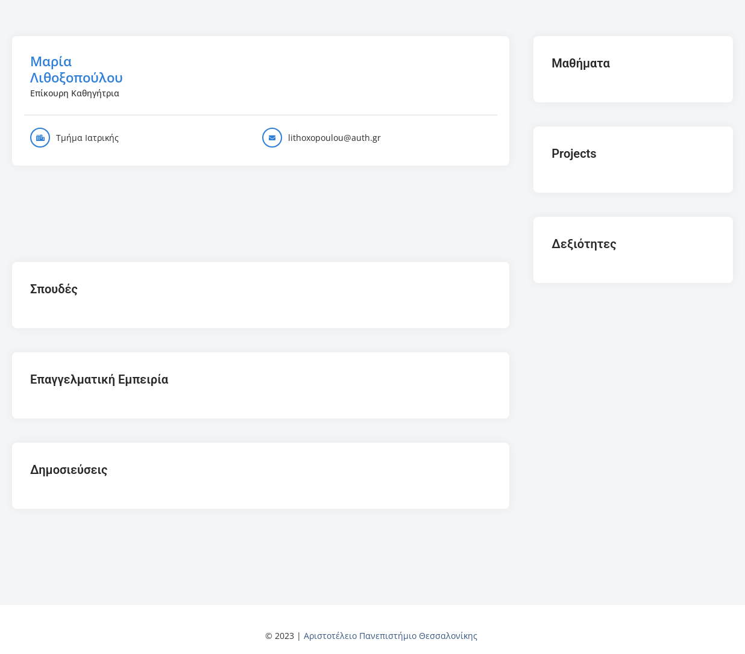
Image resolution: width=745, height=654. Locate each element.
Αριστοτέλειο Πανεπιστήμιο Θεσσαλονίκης (390, 635)
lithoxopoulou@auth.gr (334, 137)
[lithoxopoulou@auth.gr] (272, 138)
